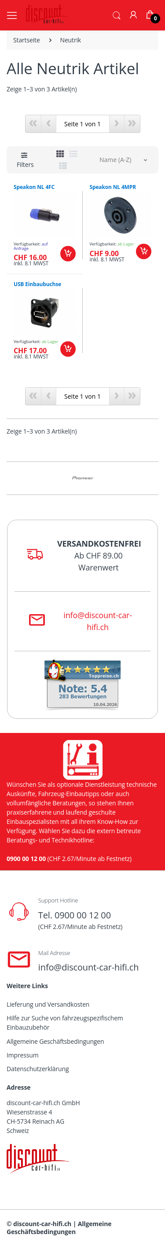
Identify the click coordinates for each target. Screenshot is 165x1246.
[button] (116, 14)
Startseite (26, 40)
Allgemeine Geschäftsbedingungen (55, 1041)
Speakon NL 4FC (34, 187)
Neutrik (70, 40)
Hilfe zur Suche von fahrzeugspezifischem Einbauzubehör (65, 1022)
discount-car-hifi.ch (42, 1224)
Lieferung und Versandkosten (48, 1004)
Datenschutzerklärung (38, 1069)
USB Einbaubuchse (37, 284)
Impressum (23, 1055)
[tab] (60, 154)
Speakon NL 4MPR (113, 187)
